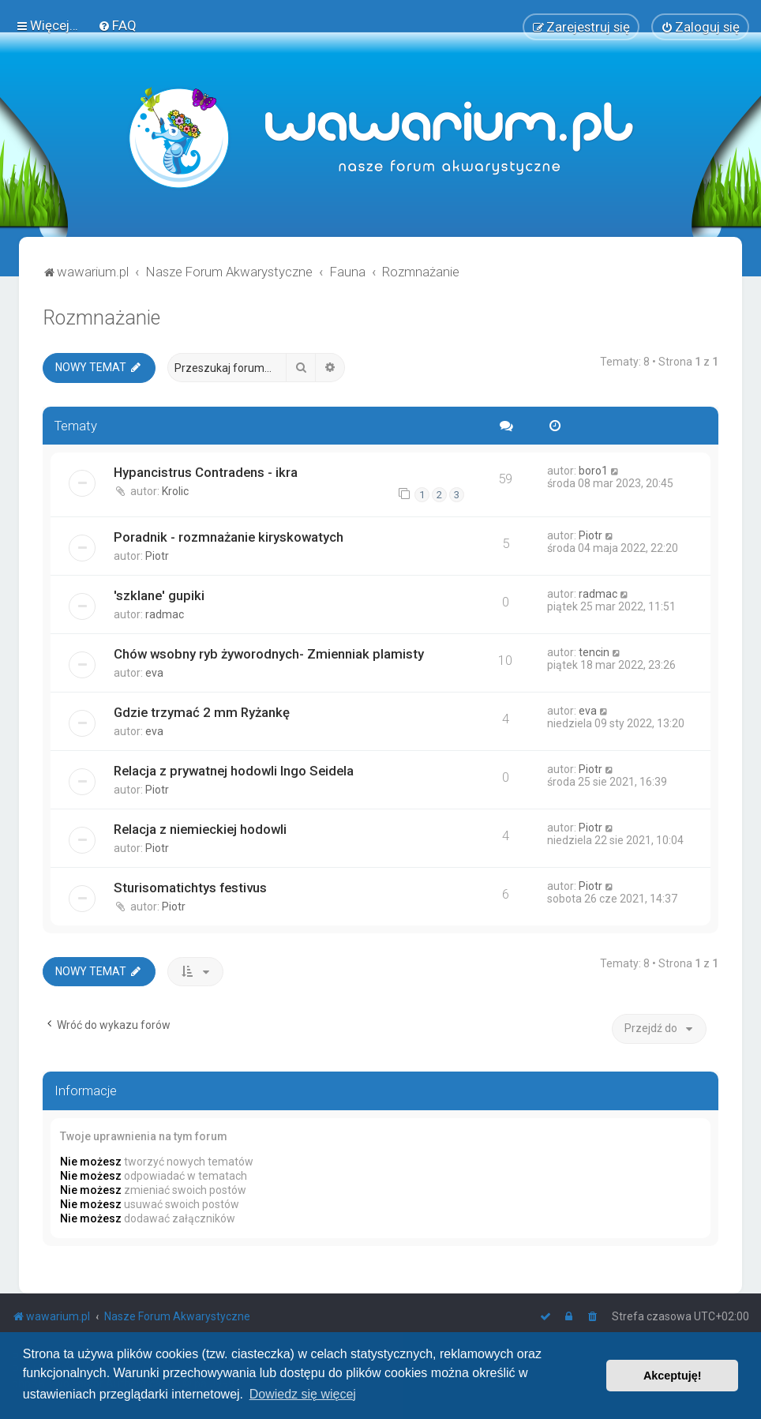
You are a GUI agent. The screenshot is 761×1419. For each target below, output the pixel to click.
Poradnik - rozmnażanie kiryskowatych (228, 536)
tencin (594, 651)
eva (154, 672)
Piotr (157, 555)
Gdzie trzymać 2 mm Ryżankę (202, 711)
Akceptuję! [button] (672, 1375)
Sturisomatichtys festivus (190, 887)
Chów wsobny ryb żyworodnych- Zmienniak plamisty (269, 653)
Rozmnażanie (101, 317)
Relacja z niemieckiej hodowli (200, 828)
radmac (164, 613)
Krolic (175, 491)
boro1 (593, 470)
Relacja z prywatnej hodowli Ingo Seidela (234, 770)
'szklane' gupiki (159, 595)
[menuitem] (117, 25)
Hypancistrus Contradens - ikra (206, 472)
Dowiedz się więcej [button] (302, 1394)
